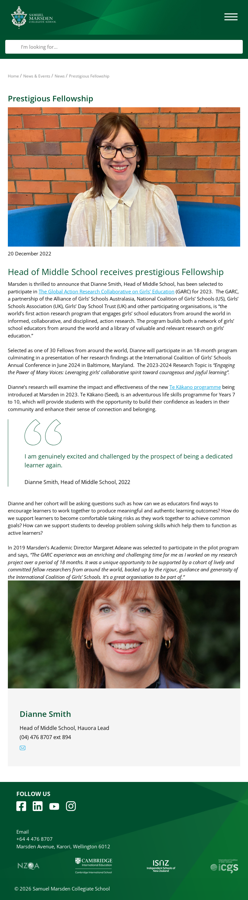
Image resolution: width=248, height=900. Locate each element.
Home (13, 76)
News (60, 76)
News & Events (36, 76)
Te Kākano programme (195, 387)
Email (22, 831)
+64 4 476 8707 (34, 839)
